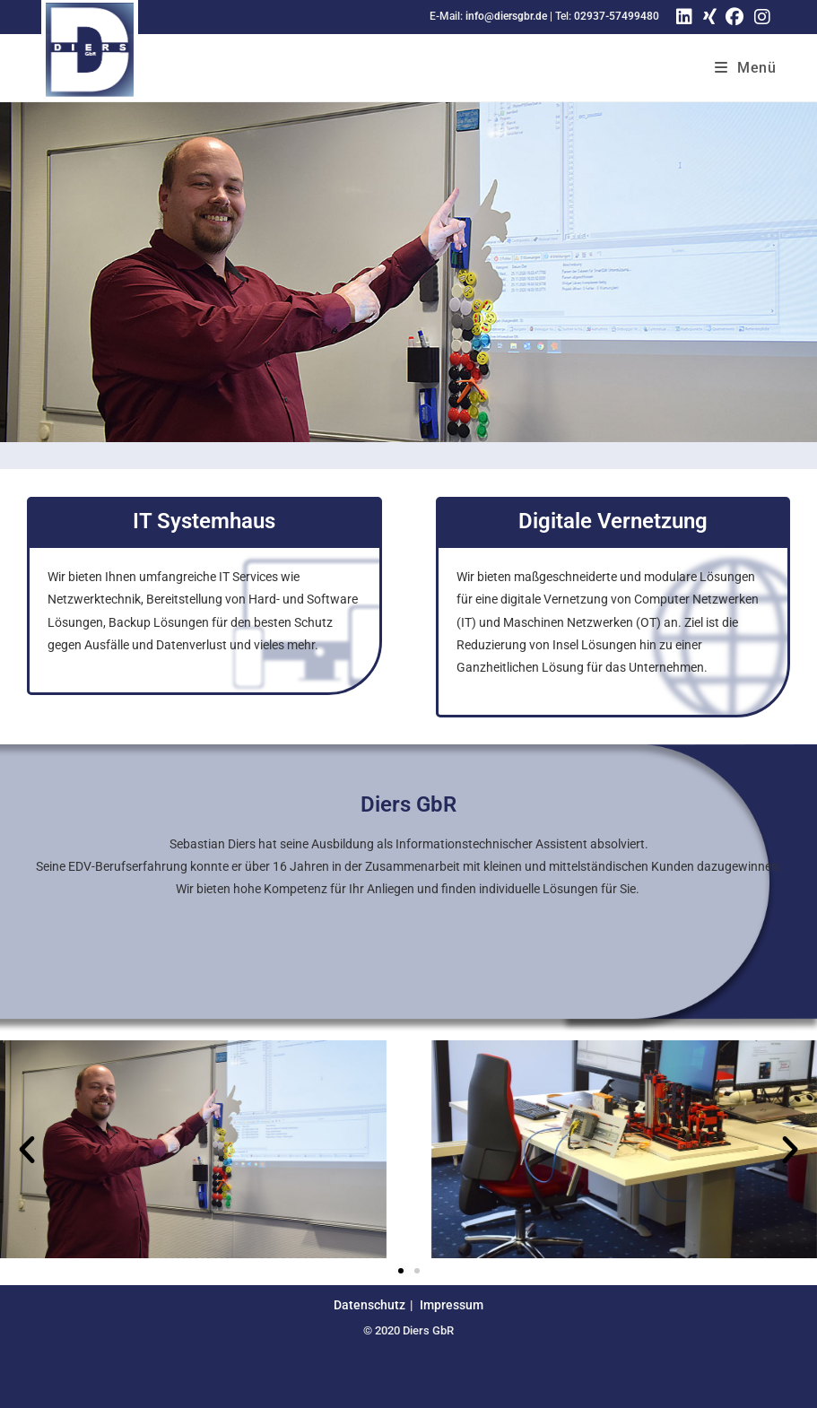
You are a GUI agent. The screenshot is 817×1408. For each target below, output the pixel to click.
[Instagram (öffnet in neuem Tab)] (762, 17)
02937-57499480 (616, 16)
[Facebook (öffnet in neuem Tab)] (734, 17)
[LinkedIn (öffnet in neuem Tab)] (684, 17)
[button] (27, 1150)
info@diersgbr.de (506, 16)
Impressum (451, 1305)
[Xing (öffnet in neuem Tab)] (707, 17)
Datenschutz (369, 1305)
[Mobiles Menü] (746, 67)
